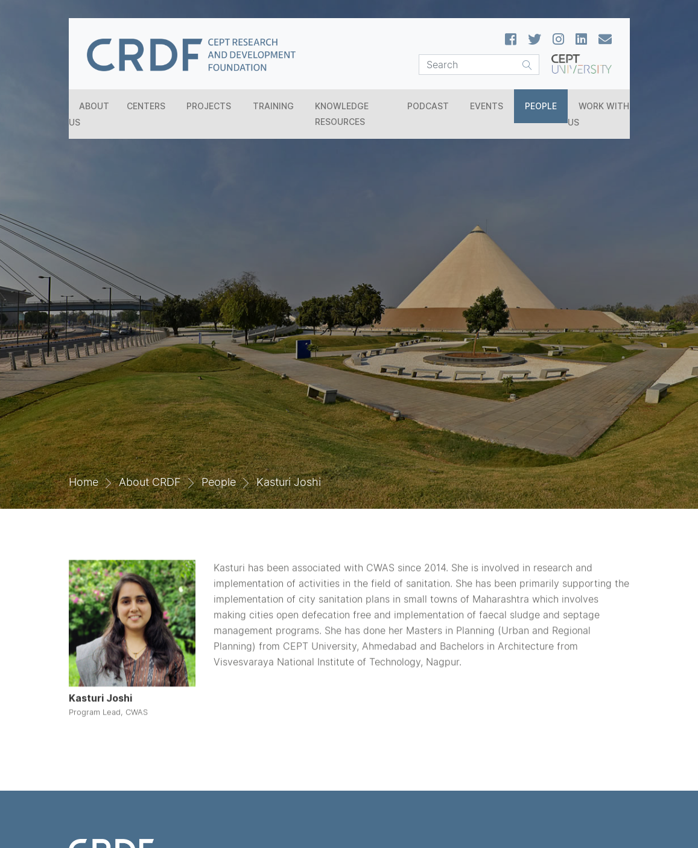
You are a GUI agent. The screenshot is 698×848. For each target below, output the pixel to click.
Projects (208, 106)
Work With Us (598, 114)
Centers (146, 106)
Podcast (428, 106)
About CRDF (150, 482)
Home (83, 482)
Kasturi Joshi (288, 482)
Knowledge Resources (342, 114)
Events (486, 106)
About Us (89, 114)
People (541, 106)
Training (273, 106)
